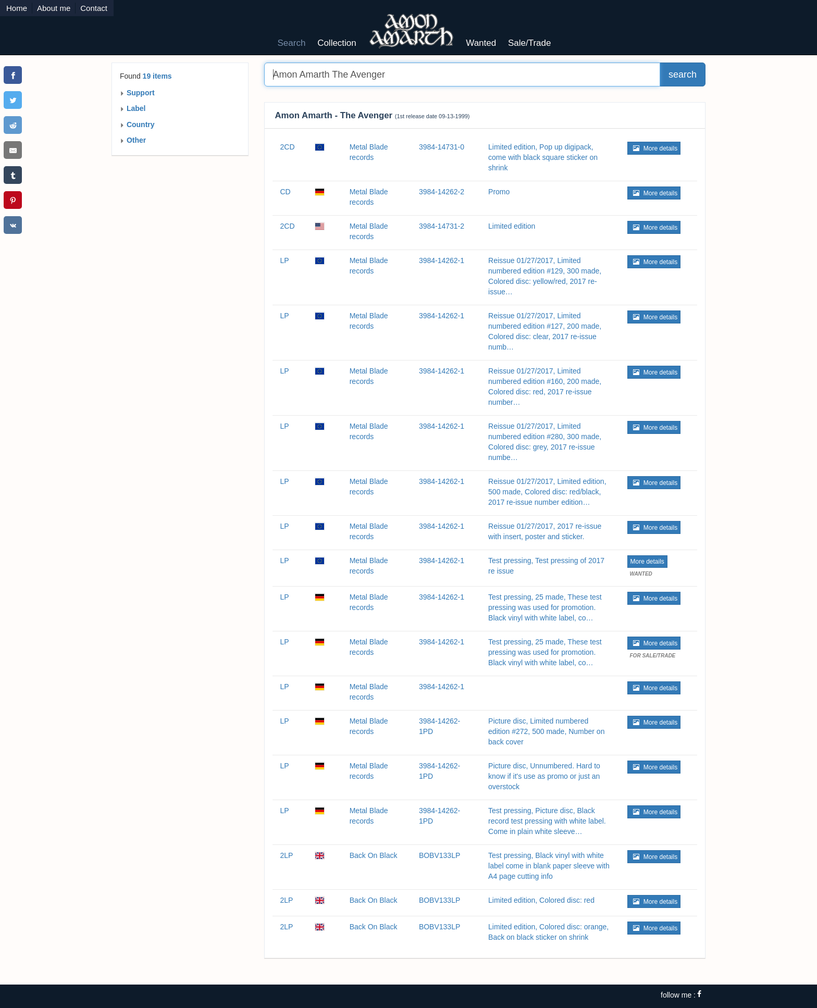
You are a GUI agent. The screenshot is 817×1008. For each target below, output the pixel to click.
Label (132, 108)
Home (16, 8)
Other (133, 140)
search (683, 74)
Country (137, 124)
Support (137, 93)
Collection (336, 43)
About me (53, 8)
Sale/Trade (529, 43)
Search (292, 43)
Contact (93, 8)
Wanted (481, 43)
